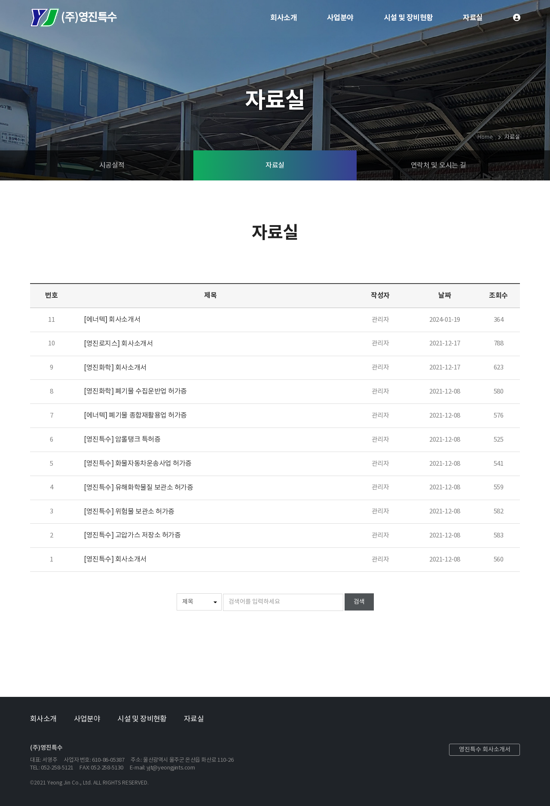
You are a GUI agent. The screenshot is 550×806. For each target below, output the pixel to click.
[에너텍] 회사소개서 (112, 320)
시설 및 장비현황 (408, 17)
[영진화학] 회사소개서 (115, 368)
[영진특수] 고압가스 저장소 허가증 (132, 535)
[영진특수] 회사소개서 (115, 559)
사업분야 (340, 17)
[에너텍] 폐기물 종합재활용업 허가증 (135, 415)
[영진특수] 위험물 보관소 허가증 (129, 512)
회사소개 (283, 17)
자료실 (473, 17)
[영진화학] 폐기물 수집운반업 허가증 (135, 391)
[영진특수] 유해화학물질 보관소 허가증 (138, 488)
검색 (359, 601)
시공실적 (112, 165)
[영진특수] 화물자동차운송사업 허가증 (138, 463)
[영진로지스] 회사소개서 (118, 344)
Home (484, 137)
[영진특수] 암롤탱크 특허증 (122, 439)
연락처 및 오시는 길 (438, 165)
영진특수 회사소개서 (484, 749)
